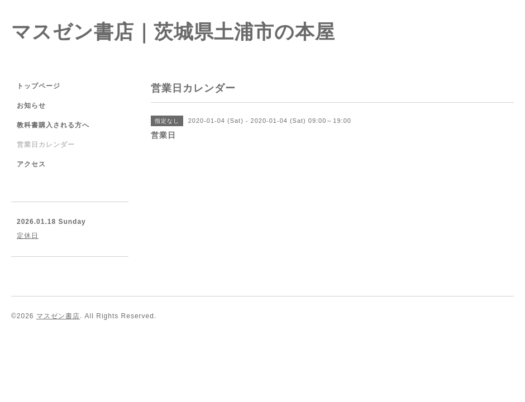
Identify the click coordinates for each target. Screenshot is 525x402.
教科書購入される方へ (53, 125)
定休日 (28, 236)
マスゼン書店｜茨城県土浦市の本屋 (173, 31)
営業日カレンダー (46, 145)
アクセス (31, 164)
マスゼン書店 (58, 316)
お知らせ (31, 105)
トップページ (38, 86)
